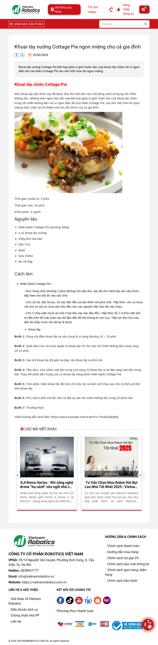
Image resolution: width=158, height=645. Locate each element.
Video (92, 12)
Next (141, 475)
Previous (19, 475)
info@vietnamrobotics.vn (36, 576)
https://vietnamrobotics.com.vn (44, 582)
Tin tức (93, 7)
